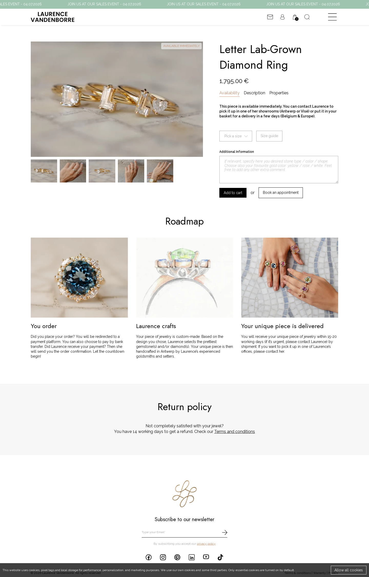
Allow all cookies (348, 570)
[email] (184, 532)
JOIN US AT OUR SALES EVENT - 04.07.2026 (111, 4)
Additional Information (236, 152)
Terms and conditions (234, 431)
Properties (279, 92)
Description (254, 92)
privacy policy (206, 543)
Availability (229, 92)
